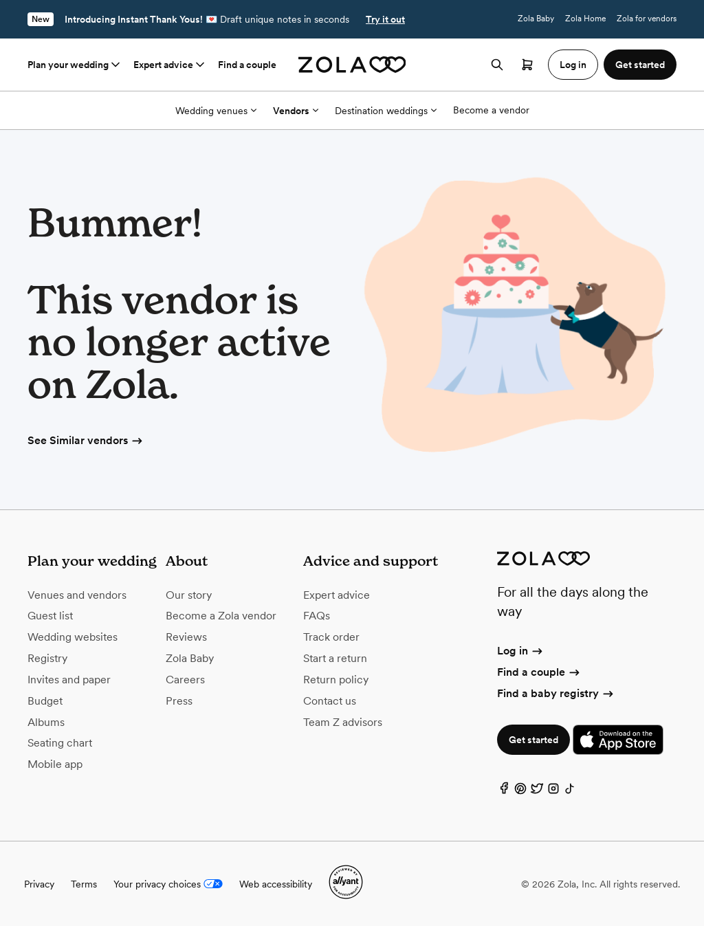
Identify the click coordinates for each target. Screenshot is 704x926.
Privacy (39, 884)
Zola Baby (536, 18)
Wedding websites (73, 636)
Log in (520, 650)
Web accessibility (275, 884)
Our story (189, 595)
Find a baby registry (556, 693)
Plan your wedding (75, 64)
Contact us (329, 700)
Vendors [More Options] (295, 110)
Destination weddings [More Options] (386, 110)
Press (179, 700)
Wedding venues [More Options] (215, 110)
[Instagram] (553, 791)
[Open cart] (527, 64)
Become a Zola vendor (221, 615)
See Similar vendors (86, 440)
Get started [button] (640, 64)
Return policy (335, 679)
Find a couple (247, 64)
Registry (47, 658)
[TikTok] (570, 791)
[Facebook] (504, 791)
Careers (185, 679)
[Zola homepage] (352, 64)
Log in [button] (573, 64)
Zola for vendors (646, 18)
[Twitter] (537, 791)
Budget (45, 700)
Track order (331, 636)
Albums (46, 722)
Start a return (335, 658)
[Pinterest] (520, 791)
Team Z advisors (342, 722)
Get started (533, 739)
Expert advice (170, 64)
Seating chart (60, 742)
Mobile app (55, 764)
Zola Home (585, 18)
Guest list (50, 615)
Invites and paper (69, 679)
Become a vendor (491, 109)
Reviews (186, 636)
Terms (84, 884)
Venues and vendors (77, 595)
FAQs (316, 615)
